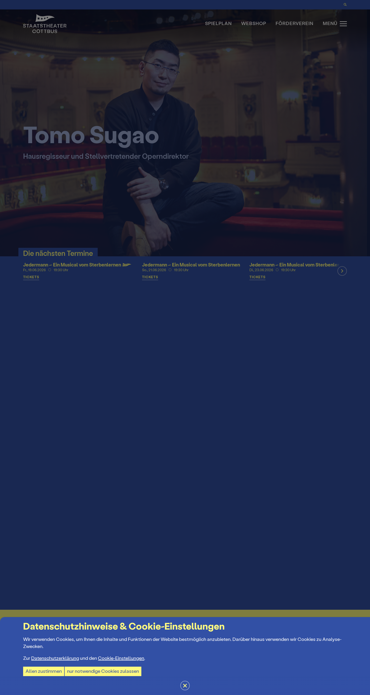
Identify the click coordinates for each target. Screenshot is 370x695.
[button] (185, 347)
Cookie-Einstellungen (121, 658)
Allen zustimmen (43, 671)
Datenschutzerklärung (55, 658)
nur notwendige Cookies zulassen (103, 671)
